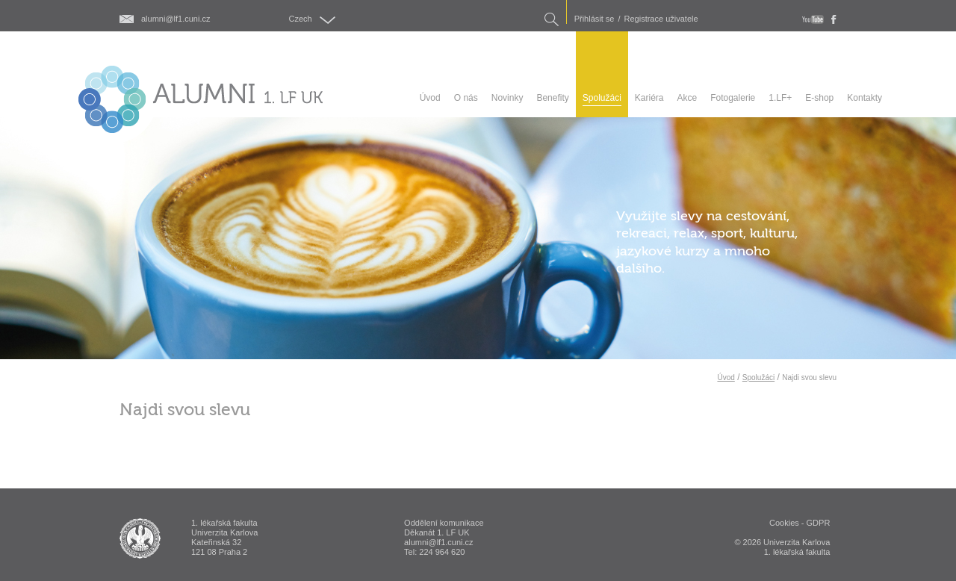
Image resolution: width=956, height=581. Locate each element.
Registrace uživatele (661, 19)
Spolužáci (758, 377)
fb (833, 19)
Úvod (725, 377)
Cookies (784, 522)
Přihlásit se (594, 19)
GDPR (819, 522)
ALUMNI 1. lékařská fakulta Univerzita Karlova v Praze (140, 538)
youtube (813, 19)
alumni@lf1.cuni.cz (175, 19)
